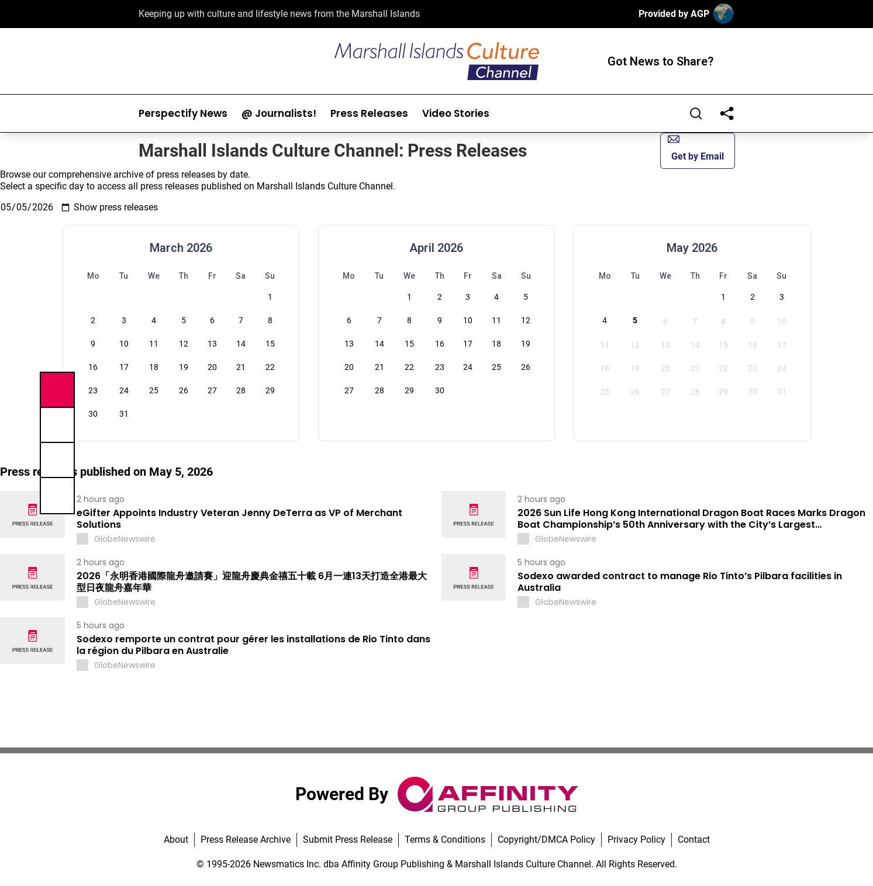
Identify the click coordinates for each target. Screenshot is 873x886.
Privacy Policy (636, 839)
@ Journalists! (278, 114)
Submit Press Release (347, 839)
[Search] (696, 113)
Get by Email (696, 147)
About (176, 839)
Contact (694, 839)
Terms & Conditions (445, 839)
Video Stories (455, 114)
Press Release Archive (246, 839)
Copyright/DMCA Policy (546, 839)
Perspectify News (183, 114)
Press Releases (369, 114)
